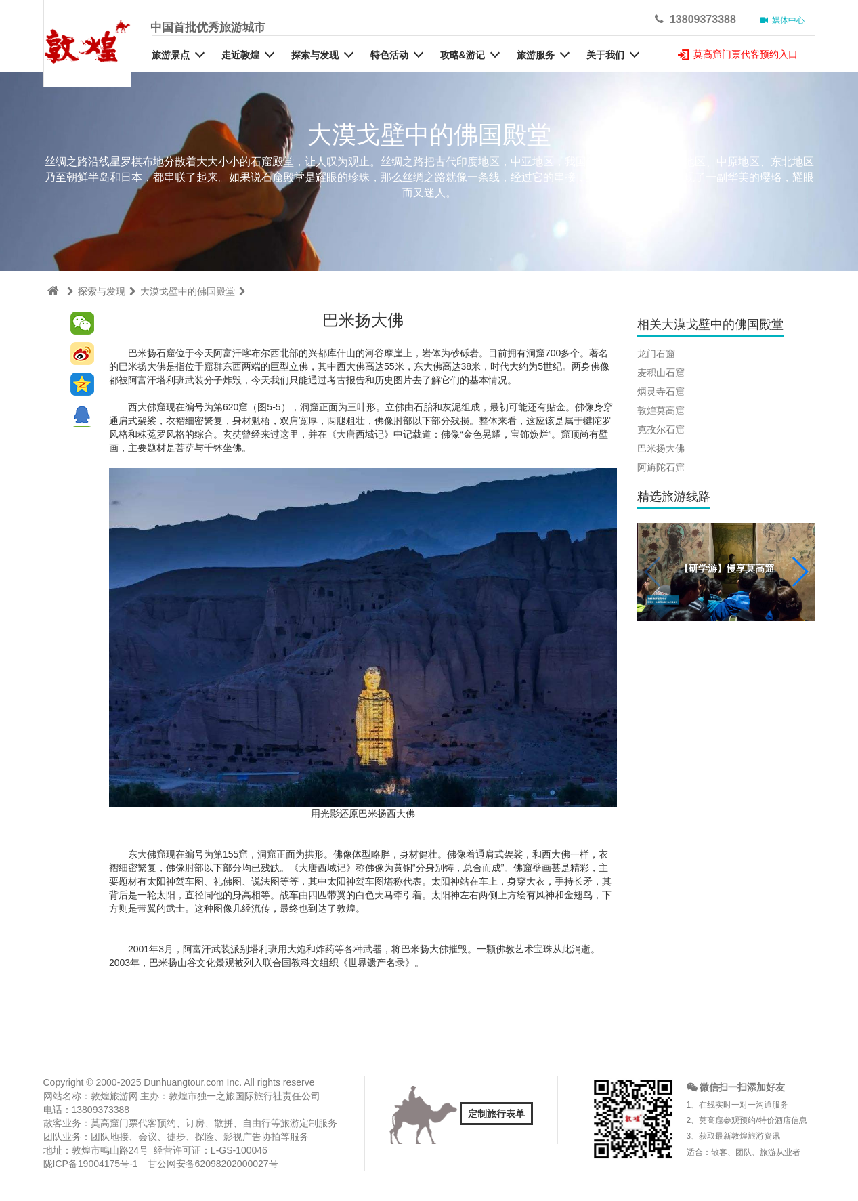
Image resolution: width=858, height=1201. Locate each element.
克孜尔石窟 (661, 429)
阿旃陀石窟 (661, 467)
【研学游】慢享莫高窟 (726, 568)
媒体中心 (782, 20)
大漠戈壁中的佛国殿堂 (187, 291)
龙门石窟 (656, 353)
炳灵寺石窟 (661, 391)
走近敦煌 (240, 54)
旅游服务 (536, 54)
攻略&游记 (462, 54)
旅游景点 (171, 54)
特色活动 (389, 54)
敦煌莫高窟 (661, 410)
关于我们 (605, 54)
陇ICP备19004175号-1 (90, 1163)
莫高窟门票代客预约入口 (738, 54)
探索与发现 (315, 54)
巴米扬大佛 (661, 448)
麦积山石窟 (661, 372)
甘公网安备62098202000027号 (213, 1163)
